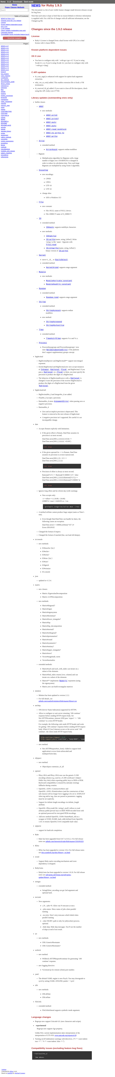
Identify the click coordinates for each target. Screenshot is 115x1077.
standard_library (6, 131)
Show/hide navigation (15, 38)
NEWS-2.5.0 (5, 64)
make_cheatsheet (6, 101)
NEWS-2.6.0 (5, 66)
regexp (3, 109)
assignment (4, 135)
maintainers (4, 99)
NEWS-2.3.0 (5, 60)
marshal (3, 103)
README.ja (4, 121)
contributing (4, 78)
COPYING (4, 113)
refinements (4, 157)
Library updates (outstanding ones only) (13, 30)
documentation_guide (7, 82)
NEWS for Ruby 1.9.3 (7, 18)
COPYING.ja (5, 115)
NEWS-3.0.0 (5, 70)
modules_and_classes (8, 151)
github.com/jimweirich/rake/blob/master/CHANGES (65, 841)
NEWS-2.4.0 (5, 62)
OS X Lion (4, 26)
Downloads (17, 2)
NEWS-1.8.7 (5, 46)
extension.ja (4, 86)
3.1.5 (9, 2)
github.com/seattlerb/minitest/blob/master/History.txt (58, 701)
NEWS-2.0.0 (5, 54)
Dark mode (28, 2)
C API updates (5, 28)
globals (3, 91)
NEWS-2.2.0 (5, 58)
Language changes (7, 32)
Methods (20, 7)
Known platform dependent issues (11, 24)
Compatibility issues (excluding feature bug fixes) (16, 34)
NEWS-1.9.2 (5, 50)
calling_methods (6, 137)
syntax (3, 133)
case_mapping (5, 76)
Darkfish (10, 1073)
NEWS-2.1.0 (5, 56)
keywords (4, 97)
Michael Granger (20, 1073)
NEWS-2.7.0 (5, 68)
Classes (13, 7)
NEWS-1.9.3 (5, 52)
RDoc (11, 1071)
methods (3, 147)
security (3, 127)
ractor (2, 107)
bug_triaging (5, 74)
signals (3, 129)
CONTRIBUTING (6, 111)
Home (3, 2)
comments (4, 139)
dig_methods (5, 80)
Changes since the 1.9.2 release (11, 20)
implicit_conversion (7, 95)
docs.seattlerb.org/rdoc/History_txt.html (55, 852)
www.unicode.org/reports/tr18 (65, 1035)
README (4, 123)
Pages (7, 7)
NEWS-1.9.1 (5, 48)
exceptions (4, 143)
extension (4, 88)
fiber (2, 90)
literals (3, 145)
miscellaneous (5, 149)
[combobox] (14, 10)
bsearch (3, 72)
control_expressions (7, 141)
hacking (3, 93)
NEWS (3, 119)
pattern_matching (6, 153)
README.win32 (6, 125)
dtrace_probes (5, 84)
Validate (3, 1069)
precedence (4, 155)
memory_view (5, 105)
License (3, 22)
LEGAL (3, 117)
